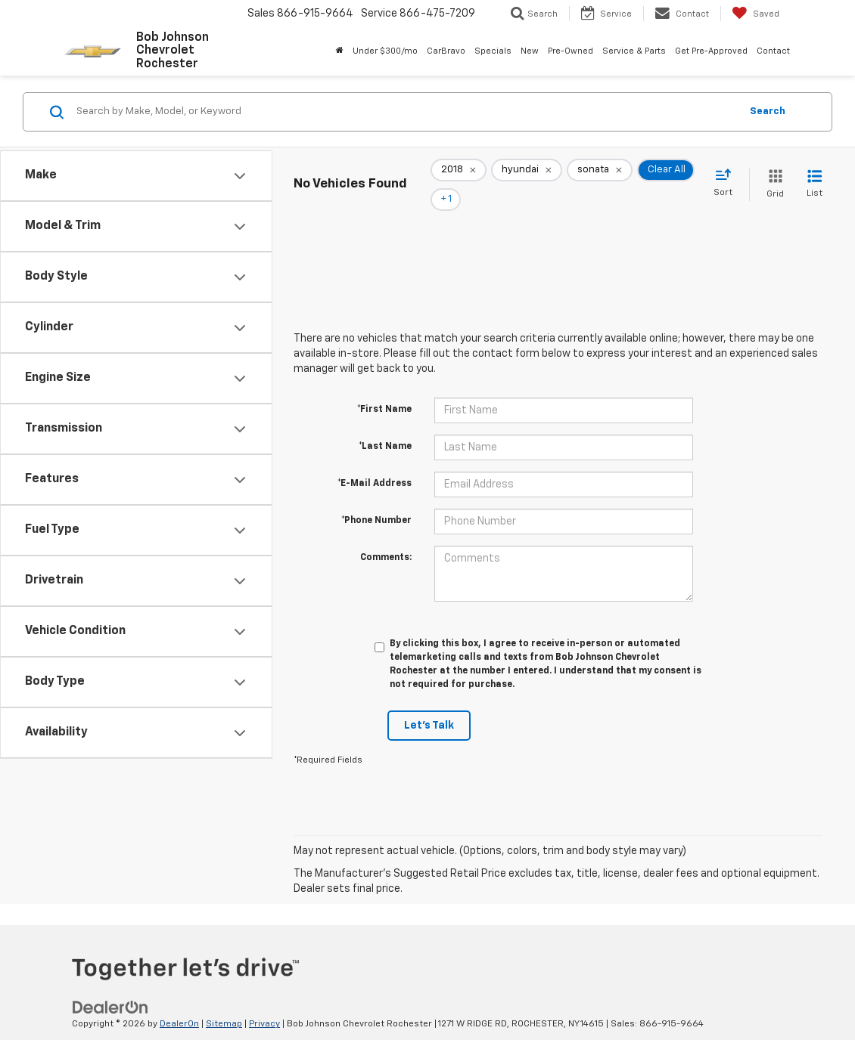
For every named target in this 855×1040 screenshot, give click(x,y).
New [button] (530, 51)
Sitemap (224, 1003)
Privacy (264, 1003)
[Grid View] (772, 174)
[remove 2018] (459, 174)
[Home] (339, 51)
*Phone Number (376, 499)
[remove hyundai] (526, 174)
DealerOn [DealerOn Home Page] (179, 1003)
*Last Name (385, 425)
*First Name (384, 388)
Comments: (386, 536)
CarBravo (446, 51)
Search (767, 111)
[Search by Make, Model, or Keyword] (406, 112)
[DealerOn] (110, 986)
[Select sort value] (727, 173)
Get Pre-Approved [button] (711, 51)
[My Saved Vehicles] (755, 13)
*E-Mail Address (374, 462)
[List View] (814, 174)
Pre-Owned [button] (570, 51)
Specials (492, 51)
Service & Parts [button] (634, 51)
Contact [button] (773, 51)
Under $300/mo (385, 51)
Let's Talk (429, 704)
